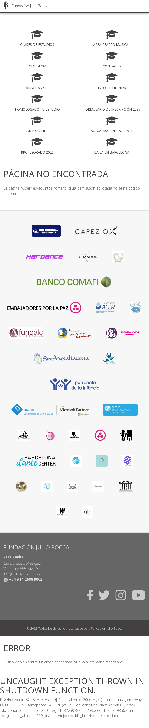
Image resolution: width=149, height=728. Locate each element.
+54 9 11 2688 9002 (22, 579)
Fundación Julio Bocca (30, 5)
